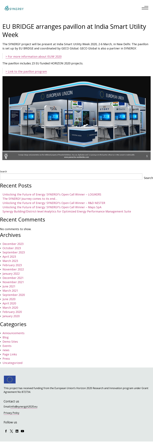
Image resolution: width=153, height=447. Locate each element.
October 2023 (12, 248)
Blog (6, 337)
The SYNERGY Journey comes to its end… (30, 199)
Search (3, 171)
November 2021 (13, 282)
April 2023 (9, 256)
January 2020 (11, 316)
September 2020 (14, 295)
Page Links (10, 354)
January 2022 (11, 273)
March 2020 (10, 307)
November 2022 (13, 269)
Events (7, 346)
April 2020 (9, 303)
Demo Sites (10, 341)
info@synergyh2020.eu (23, 406)
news (6, 350)
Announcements (13, 333)
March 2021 (10, 290)
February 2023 (12, 265)
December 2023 (13, 244)
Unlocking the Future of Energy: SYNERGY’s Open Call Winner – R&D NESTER (54, 203)
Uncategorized (12, 363)
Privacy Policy (11, 413)
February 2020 (12, 312)
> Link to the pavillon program (26, 71)
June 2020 (9, 299)
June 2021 (9, 286)
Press (6, 358)
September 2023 (14, 252)
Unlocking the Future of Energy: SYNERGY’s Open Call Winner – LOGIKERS (52, 194)
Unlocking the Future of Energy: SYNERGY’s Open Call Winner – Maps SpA (52, 207)
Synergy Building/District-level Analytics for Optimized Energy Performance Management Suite (67, 211)
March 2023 (10, 261)
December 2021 (13, 278)
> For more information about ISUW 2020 (33, 56)
